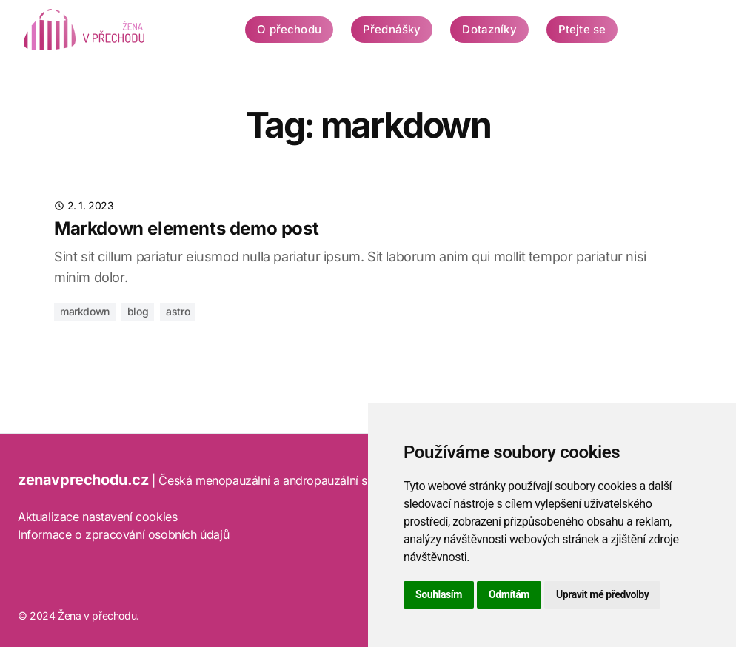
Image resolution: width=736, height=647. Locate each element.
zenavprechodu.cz (83, 480)
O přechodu (289, 29)
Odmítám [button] (509, 594)
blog (137, 311)
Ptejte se (582, 29)
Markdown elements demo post (186, 228)
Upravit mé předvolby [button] (602, 594)
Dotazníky (489, 29)
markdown (85, 311)
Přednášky (392, 29)
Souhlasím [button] (438, 594)
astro (178, 311)
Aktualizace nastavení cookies (97, 516)
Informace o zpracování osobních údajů (123, 534)
